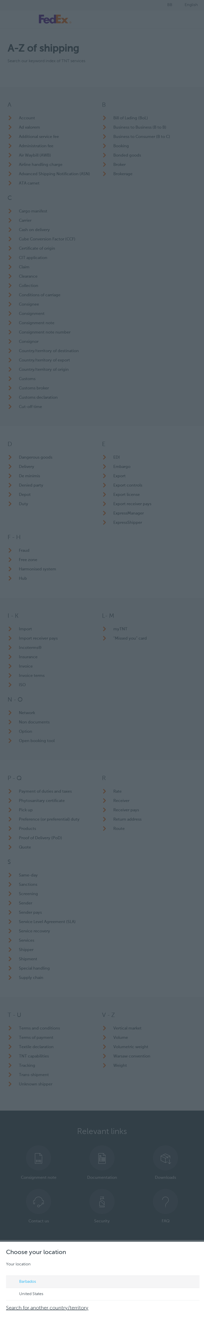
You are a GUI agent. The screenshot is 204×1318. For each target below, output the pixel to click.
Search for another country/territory (47, 1308)
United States (26, 1294)
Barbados (23, 1282)
